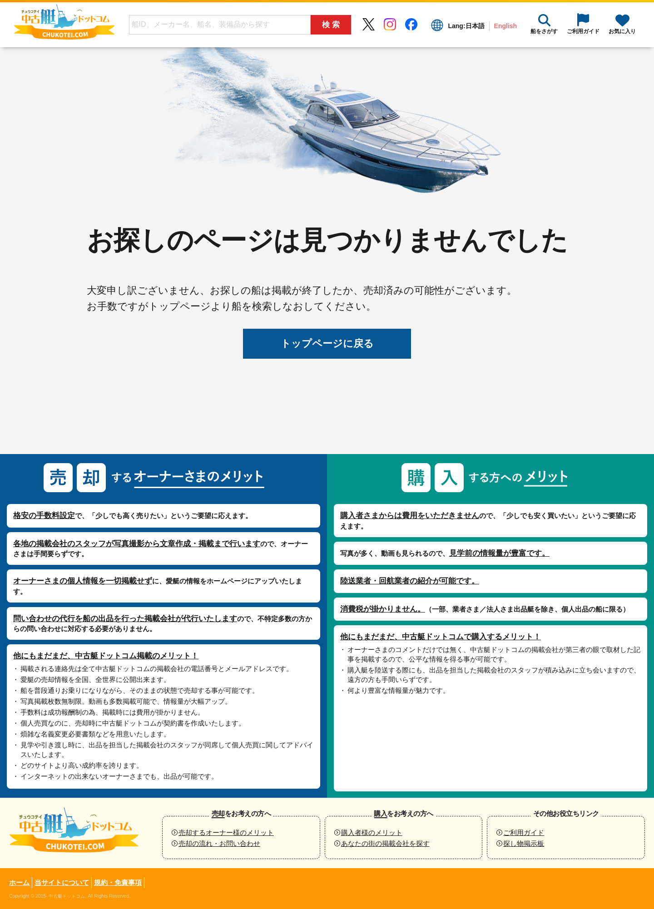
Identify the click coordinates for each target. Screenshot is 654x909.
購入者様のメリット (371, 832)
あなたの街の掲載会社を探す (385, 843)
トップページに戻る (327, 343)
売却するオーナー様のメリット (226, 832)
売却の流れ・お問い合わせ (219, 843)
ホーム (19, 882)
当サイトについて (62, 882)
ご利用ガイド (523, 832)
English (505, 26)
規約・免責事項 (118, 882)
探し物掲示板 (523, 843)
